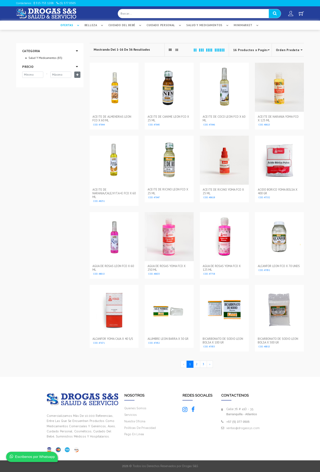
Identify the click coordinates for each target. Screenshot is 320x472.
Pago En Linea (134, 434)
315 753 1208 (44, 3)
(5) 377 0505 (66, 3)
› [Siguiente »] (209, 364)
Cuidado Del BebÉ (125, 25)
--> (288, 50)
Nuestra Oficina (134, 421)
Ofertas (70, 25)
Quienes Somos (135, 408)
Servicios (130, 414)
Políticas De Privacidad (140, 427)
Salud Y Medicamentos (208, 25)
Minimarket (247, 25)
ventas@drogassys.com (243, 428)
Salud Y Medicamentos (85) (45, 58)
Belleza (94, 25)
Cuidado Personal (164, 25)
